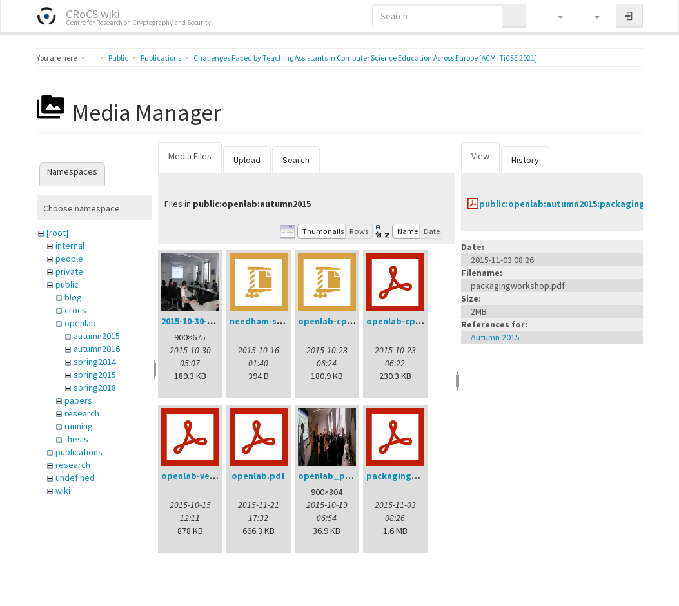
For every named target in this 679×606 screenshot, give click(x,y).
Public (118, 58)
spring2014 (95, 361)
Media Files (190, 156)
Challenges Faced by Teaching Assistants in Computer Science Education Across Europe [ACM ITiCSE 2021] (365, 58)
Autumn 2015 (495, 337)
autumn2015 (97, 336)
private (69, 271)
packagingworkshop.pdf (419, 476)
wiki (62, 490)
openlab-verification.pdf (214, 476)
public (67, 284)
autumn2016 (97, 349)
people (69, 258)
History (525, 160)
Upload (247, 160)
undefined (75, 478)
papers (78, 400)
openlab (80, 323)
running (78, 426)
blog (73, 297)
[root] (57, 233)
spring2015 (95, 374)
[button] (554, 16)
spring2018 (95, 387)
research (81, 413)
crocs (75, 310)
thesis (76, 439)
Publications (161, 58)
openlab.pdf (258, 476)
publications (79, 452)
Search (296, 160)
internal (69, 245)
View (480, 156)
